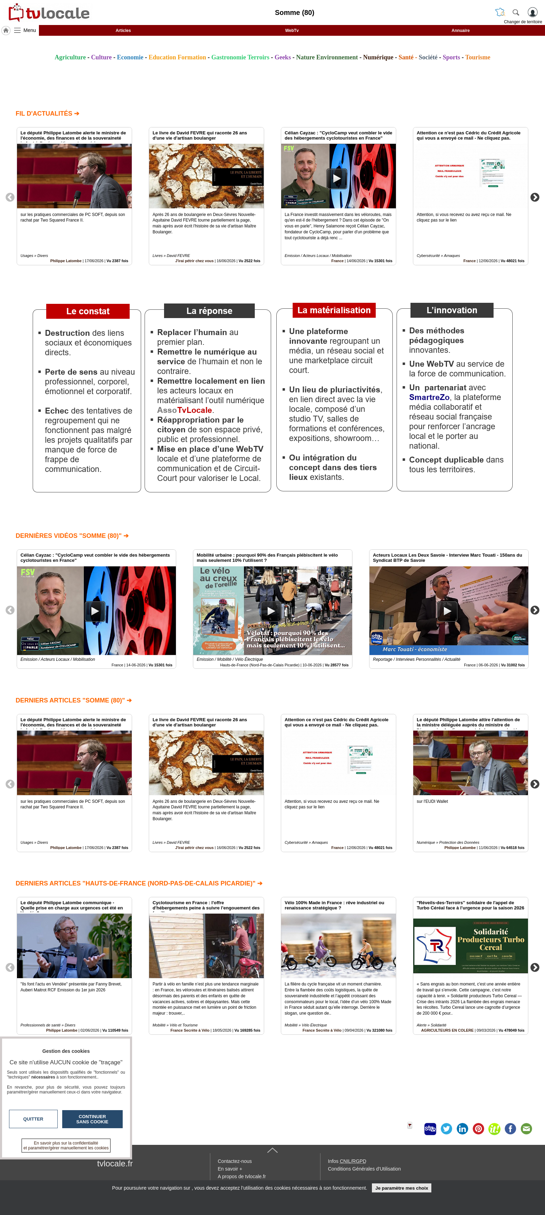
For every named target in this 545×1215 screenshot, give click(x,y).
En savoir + (230, 1169)
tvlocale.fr (115, 1163)
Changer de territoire (523, 21)
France (337, 261)
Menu (30, 30)
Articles (123, 30)
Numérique (378, 57)
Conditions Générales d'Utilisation (364, 1169)
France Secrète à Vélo (189, 1031)
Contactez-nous (235, 1161)
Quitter (33, 1119)
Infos (347, 1161)
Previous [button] (10, 197)
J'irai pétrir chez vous (194, 261)
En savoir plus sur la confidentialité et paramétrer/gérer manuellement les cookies (66, 1145)
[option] (74, 196)
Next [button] (535, 197)
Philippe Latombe (66, 261)
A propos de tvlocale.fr (242, 1176)
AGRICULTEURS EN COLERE (447, 1031)
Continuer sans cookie (92, 1119)
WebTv (292, 30)
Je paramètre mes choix (401, 1188)
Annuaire (461, 30)
